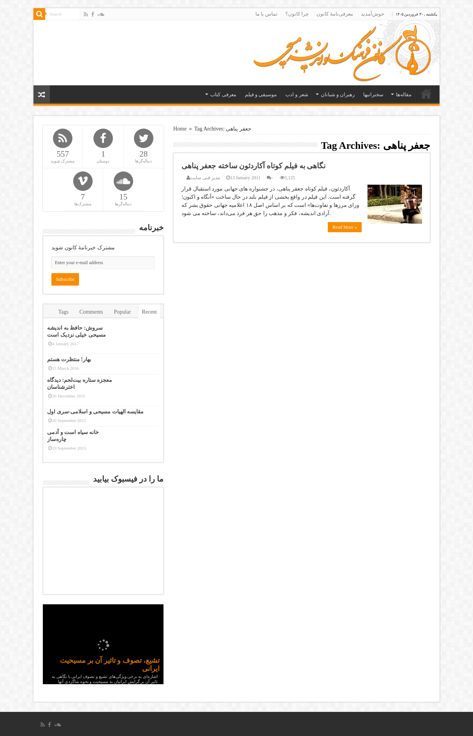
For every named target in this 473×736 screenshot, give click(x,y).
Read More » (344, 227)
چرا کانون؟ (297, 14)
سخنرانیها (373, 94)
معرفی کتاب (223, 94)
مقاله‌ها (403, 94)
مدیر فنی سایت (205, 177)
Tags (63, 312)
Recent (149, 312)
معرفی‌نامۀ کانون (335, 14)
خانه (426, 93)
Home (179, 129)
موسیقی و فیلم (261, 94)
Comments (91, 312)
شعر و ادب (296, 94)
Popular (122, 312)
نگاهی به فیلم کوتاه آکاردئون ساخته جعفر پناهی (253, 166)
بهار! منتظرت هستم (69, 359)
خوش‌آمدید (372, 14)
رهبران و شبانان (338, 94)
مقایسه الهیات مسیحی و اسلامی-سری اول (95, 412)
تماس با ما (266, 14)
